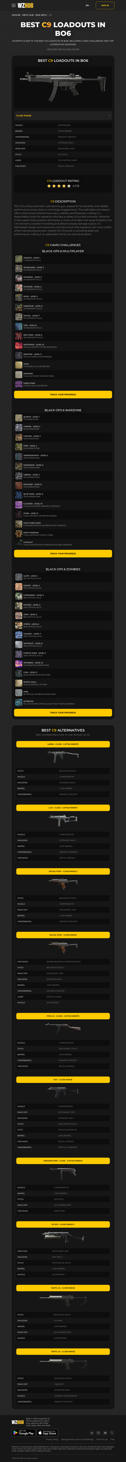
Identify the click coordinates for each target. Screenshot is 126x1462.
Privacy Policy (52, 1439)
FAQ (112, 1439)
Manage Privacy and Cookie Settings (77, 1439)
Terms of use (102, 1439)
